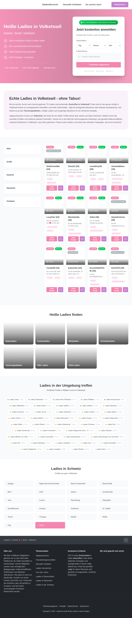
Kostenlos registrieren (98, 65)
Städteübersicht (42, 556)
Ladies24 (7, 540)
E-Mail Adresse (81, 51)
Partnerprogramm (50, 606)
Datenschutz (73, 606)
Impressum (84, 606)
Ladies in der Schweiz (45, 585)
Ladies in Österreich (44, 581)
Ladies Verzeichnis (43, 568)
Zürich (24, 540)
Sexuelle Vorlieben (72, 4)
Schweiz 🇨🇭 (16, 540)
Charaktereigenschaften (45, 560)
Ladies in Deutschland (45, 576)
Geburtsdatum (81, 40)
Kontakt (62, 606)
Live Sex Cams (42, 572)
